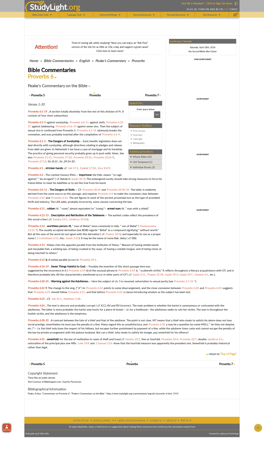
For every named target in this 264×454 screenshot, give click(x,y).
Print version (139, 130)
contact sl (155, 420)
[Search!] (157, 114)
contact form (189, 426)
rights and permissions (131, 420)
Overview (137, 135)
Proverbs (138, 61)
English (84, 61)
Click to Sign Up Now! (219, 3)
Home (33, 61)
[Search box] (141, 114)
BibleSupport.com (52, 381)
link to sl (186, 420)
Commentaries (59, 61)
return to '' (222, 354)
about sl (171, 420)
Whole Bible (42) (142, 156)
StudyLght (48, 7)
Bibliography (139, 143)
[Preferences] (235, 14)
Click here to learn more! (110, 50)
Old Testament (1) (142, 162)
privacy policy (101, 420)
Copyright (137, 139)
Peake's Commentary (110, 61)
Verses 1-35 (36, 104)
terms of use (80, 420)
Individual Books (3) (144, 167)
